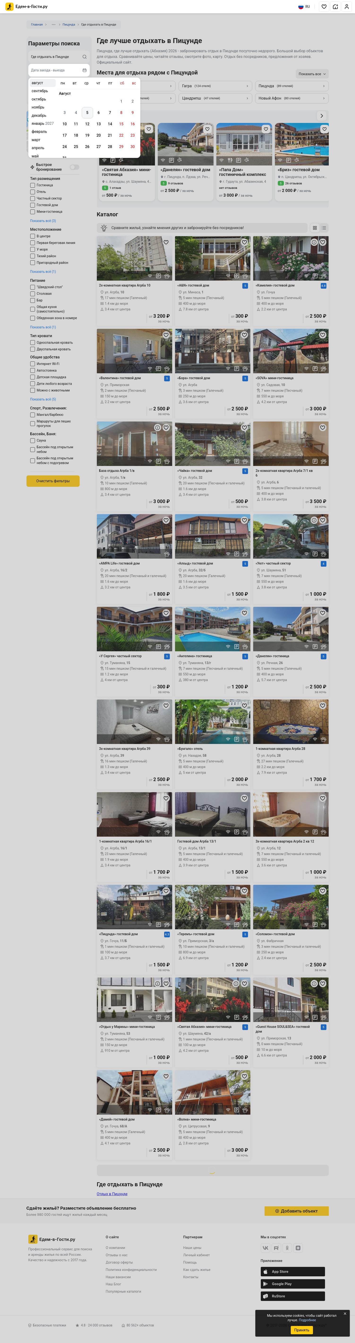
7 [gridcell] (110, 112)
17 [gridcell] (64, 135)
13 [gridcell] (98, 124)
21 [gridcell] (110, 135)
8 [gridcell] (121, 112)
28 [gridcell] (110, 146)
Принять (301, 1330)
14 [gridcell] (110, 124)
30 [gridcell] (132, 146)
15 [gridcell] (121, 124)
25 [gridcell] (76, 146)
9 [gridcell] (133, 112)
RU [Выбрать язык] (304, 6)
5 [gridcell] (87, 112)
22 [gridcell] (121, 135)
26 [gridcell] (87, 146)
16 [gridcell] (132, 124)
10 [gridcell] (64, 124)
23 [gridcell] (132, 135)
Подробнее (307, 1320)
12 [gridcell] (87, 124)
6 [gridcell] (99, 112)
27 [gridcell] (98, 146)
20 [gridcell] (98, 135)
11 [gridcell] (76, 124)
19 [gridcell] (87, 135)
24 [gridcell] (64, 146)
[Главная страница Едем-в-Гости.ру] (27, 7)
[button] (324, 6)
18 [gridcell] (76, 135)
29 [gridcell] (121, 146)
